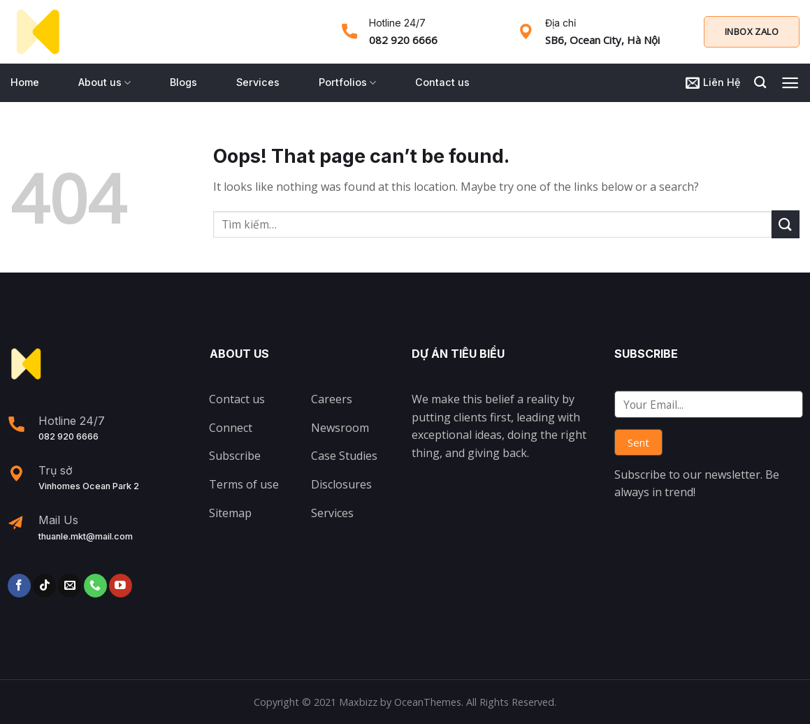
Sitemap (230, 513)
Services (258, 82)
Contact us (442, 82)
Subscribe (235, 455)
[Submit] (786, 224)
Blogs (183, 82)
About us (104, 82)
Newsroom (340, 427)
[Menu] (790, 82)
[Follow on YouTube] (120, 586)
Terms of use (244, 484)
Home (24, 82)
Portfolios (347, 82)
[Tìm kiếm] (760, 82)
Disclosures (341, 484)
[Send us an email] (69, 586)
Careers (331, 399)
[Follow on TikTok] (44, 586)
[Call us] (95, 586)
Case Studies (344, 455)
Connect (230, 427)
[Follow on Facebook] (19, 586)
